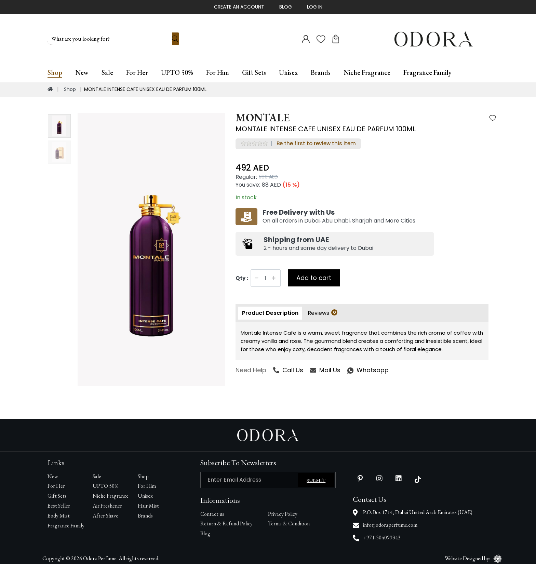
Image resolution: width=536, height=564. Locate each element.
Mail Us (325, 367)
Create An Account (239, 7)
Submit (316, 477)
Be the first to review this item (316, 140)
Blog (285, 7)
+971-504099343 (382, 534)
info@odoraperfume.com (390, 521)
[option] (151, 246)
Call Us (288, 367)
